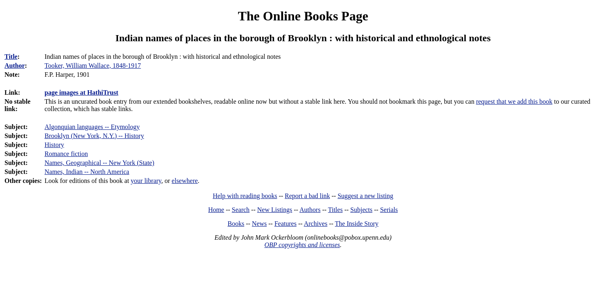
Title (11, 56)
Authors (310, 209)
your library (146, 180)
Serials (389, 209)
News (259, 223)
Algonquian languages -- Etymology (92, 126)
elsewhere (185, 180)
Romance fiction (66, 153)
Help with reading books (245, 195)
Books (235, 223)
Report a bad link (307, 195)
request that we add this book (514, 101)
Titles (335, 209)
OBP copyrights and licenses (302, 244)
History (54, 144)
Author (14, 65)
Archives (316, 223)
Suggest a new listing (365, 195)
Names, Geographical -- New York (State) (99, 162)
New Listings (274, 209)
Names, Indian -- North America (87, 171)
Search (241, 209)
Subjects (361, 209)
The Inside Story (357, 223)
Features (285, 223)
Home (216, 209)
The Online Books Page (303, 16)
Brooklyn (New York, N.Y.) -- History (94, 135)
